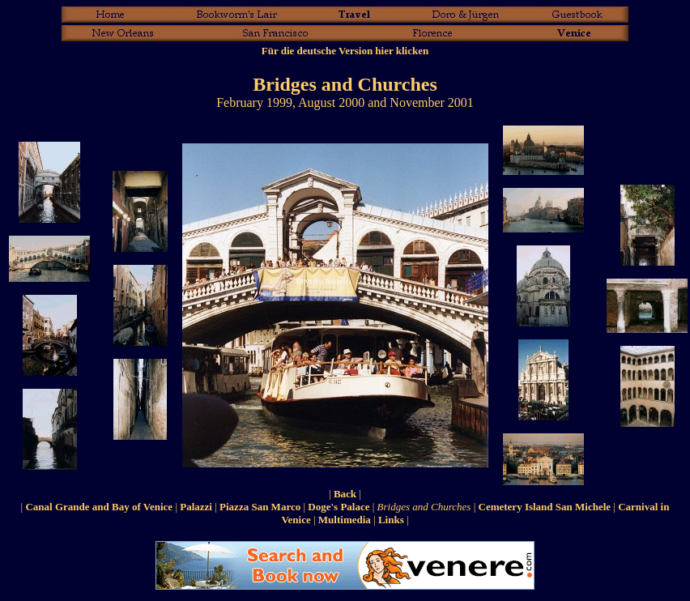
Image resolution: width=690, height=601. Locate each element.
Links (391, 520)
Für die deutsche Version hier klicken (345, 51)
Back (345, 494)
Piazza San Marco (259, 507)
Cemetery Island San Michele (545, 507)
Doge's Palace (338, 507)
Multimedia (344, 520)
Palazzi (196, 507)
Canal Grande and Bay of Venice (98, 507)
